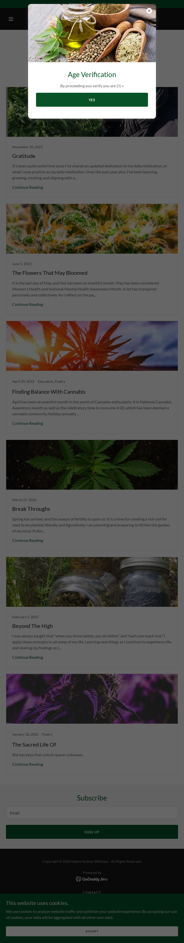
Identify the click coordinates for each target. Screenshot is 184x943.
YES (92, 100)
